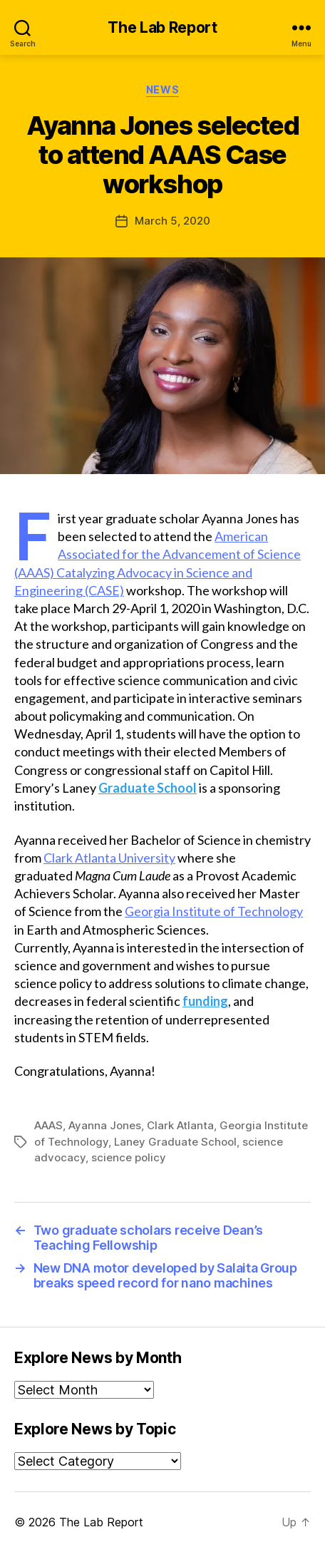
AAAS (48, 1125)
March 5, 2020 (172, 220)
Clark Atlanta (180, 1125)
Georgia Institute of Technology (214, 911)
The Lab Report (162, 27)
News (162, 89)
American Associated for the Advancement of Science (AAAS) (157, 554)
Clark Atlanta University (109, 857)
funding (205, 1001)
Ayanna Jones (104, 1125)
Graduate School (147, 788)
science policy (128, 1157)
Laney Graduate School (175, 1141)
